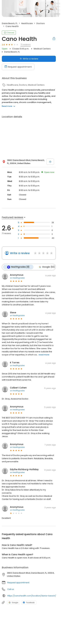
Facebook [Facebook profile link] (29, 602)
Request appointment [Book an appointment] (18, 66)
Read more (8, 106)
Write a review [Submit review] (29, 58)
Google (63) (46, 267)
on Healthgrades (17, 278)
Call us (10, 589)
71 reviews (25, 44)
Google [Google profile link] (13, 602)
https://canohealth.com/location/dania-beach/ (31, 595)
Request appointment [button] (18, 582)
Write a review (20, 253)
